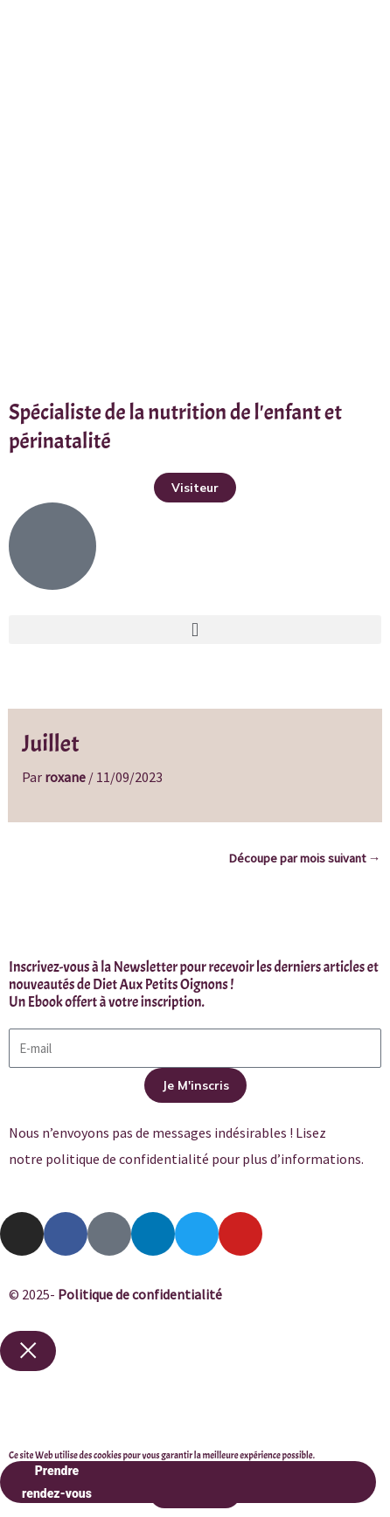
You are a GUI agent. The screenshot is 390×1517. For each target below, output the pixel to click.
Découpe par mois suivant (304, 858)
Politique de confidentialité (140, 1294)
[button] (195, 629)
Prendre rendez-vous (188, 1482)
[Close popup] (28, 1351)
